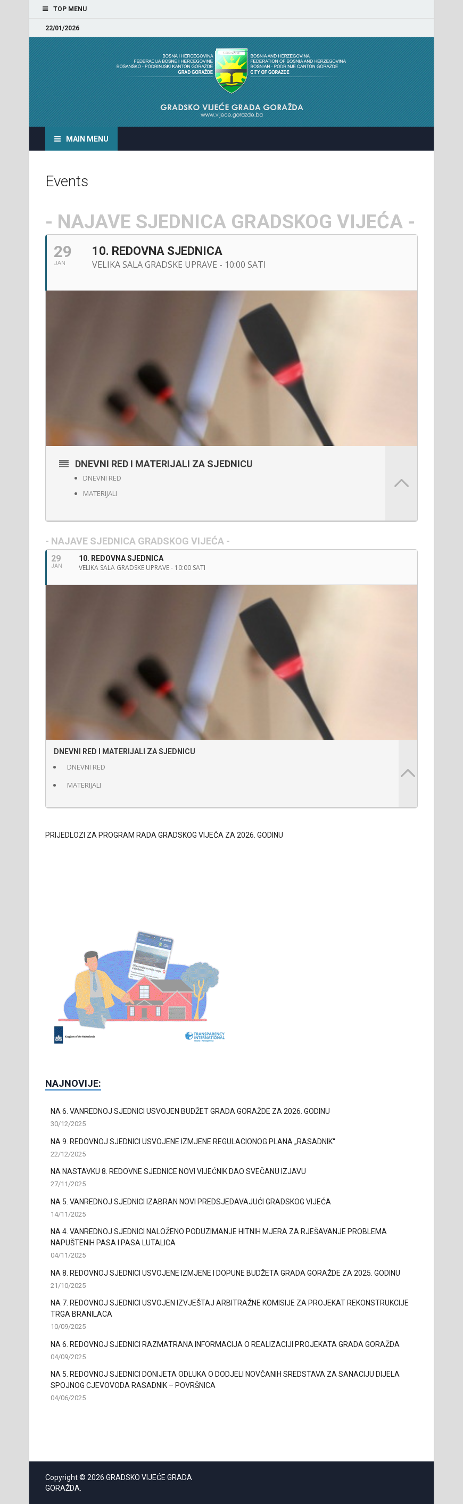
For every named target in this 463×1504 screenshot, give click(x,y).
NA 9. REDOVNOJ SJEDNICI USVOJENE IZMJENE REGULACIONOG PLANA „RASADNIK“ (193, 1141)
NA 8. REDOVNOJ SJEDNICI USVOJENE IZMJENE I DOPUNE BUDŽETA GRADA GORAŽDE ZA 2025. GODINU (225, 1273)
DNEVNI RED (102, 478)
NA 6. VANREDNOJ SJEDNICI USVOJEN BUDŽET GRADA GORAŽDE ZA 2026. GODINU (190, 1111)
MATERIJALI (100, 493)
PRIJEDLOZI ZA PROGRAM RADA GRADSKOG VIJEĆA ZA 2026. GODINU (164, 835)
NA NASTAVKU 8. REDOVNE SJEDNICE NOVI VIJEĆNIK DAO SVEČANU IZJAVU (178, 1171)
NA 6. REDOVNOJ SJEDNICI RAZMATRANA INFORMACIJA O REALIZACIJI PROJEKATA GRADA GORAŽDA (225, 1344)
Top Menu (70, 9)
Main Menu (87, 139)
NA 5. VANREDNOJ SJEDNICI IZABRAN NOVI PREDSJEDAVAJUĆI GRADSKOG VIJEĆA (191, 1201)
